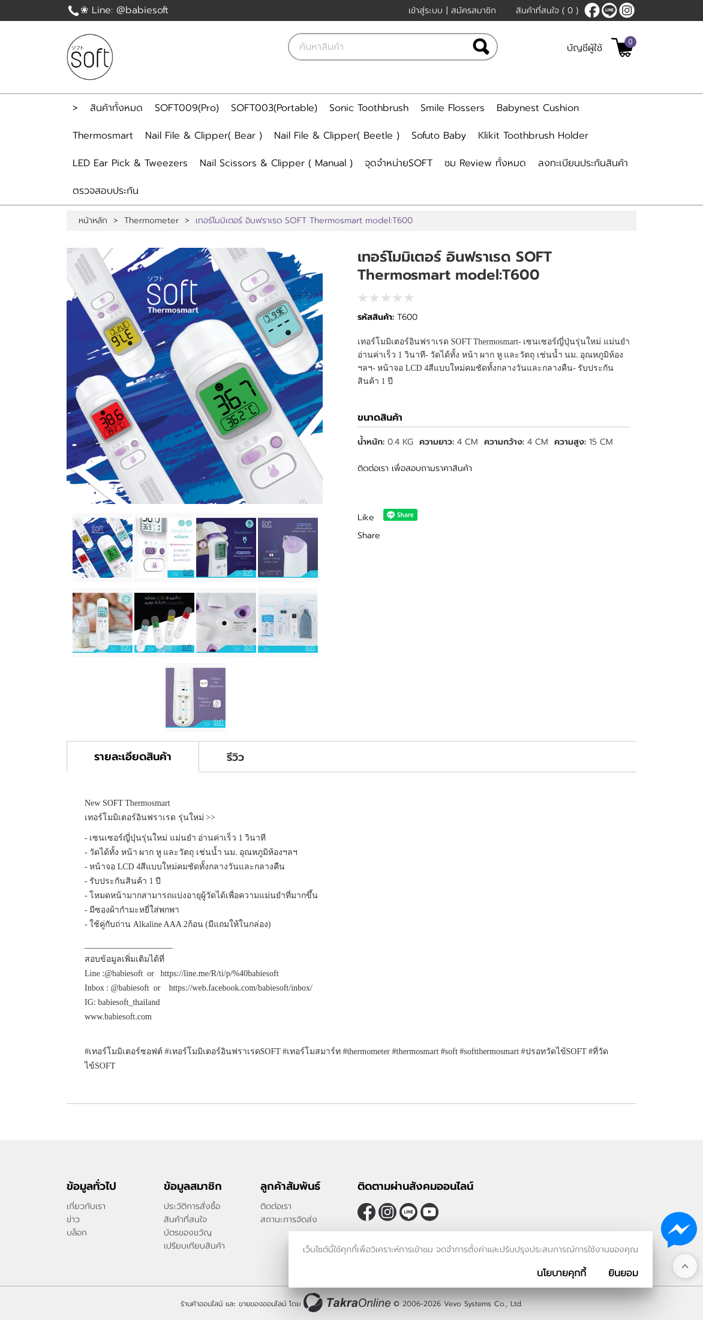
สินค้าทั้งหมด (116, 108)
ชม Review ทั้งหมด (485, 163)
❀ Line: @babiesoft (124, 10)
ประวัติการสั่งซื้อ (192, 1206)
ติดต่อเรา (276, 1206)
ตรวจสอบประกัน (106, 191)
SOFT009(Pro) (187, 108)
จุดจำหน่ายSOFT (398, 163)
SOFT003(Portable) (274, 108)
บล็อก (77, 1232)
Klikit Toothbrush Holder (533, 135)
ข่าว (73, 1219)
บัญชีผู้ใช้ (584, 48)
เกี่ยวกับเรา (86, 1206)
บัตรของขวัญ (188, 1232)
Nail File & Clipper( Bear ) (203, 135)
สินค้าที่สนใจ (547, 10)
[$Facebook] (592, 10)
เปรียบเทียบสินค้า (194, 1246)
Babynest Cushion (538, 108)
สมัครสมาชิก (473, 10)
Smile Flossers (452, 108)
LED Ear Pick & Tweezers (130, 163)
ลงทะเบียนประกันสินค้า (583, 163)
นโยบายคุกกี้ (561, 1273)
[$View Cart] (622, 47)
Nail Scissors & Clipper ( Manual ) (276, 163)
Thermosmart (103, 135)
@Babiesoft (609, 10)
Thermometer (151, 221)
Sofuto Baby (438, 135)
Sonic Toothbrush (368, 108)
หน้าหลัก (93, 221)
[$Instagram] (627, 10)
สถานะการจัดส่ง (288, 1219)
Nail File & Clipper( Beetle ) (336, 135)
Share (368, 535)
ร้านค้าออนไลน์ (202, 1303)
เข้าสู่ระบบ (425, 10)
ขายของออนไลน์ (262, 1303)
